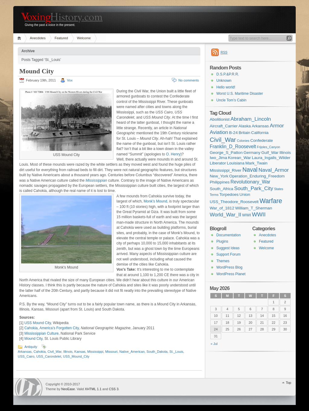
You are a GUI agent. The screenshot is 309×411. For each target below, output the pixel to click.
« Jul (214, 344)
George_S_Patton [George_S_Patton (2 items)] (226, 152)
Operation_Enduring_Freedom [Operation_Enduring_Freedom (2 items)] (257, 176)
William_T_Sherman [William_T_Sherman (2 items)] (253, 208)
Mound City (36, 71)
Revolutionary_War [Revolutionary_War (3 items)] (250, 181)
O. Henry (173, 154)
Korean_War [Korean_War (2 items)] (239, 157)
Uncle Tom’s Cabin (231, 100)
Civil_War (54, 351)
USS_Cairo (26, 356)
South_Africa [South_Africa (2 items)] (221, 188)
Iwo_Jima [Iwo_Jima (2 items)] (218, 157)
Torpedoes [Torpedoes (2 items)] (229, 194)
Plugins (222, 241)
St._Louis (176, 351)
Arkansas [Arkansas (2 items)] (260, 126)
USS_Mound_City (76, 356)
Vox (69, 80)
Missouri (111, 351)
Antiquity (30, 347)
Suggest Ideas (228, 248)
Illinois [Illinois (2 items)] (285, 152)
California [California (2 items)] (260, 132)
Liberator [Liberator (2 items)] (218, 163)
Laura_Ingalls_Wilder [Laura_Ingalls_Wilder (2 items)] (271, 157)
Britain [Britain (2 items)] (244, 132)
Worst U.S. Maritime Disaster (239, 93)
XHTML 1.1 (93, 389)
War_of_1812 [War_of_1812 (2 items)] (222, 208)
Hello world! (225, 87)
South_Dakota (156, 351)
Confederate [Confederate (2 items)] (261, 140)
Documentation (228, 235)
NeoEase (68, 389)
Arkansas (25, 351)
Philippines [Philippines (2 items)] (220, 182)
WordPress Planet (231, 274)
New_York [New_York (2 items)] (219, 176)
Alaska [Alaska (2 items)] (244, 126)
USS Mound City (37, 323)
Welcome (84, 38)
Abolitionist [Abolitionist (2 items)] (220, 119)
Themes (222, 261)
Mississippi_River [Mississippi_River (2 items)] (225, 170)
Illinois (68, 351)
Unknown (223, 80)
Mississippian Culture (41, 333)
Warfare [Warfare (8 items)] (271, 201)
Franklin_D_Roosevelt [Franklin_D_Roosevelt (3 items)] (233, 146)
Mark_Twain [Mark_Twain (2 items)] (256, 163)
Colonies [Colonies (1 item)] (243, 140)
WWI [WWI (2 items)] (246, 215)
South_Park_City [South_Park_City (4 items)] (253, 188)
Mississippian (96, 180)
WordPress (29, 387)
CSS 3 (114, 389)
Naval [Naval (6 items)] (249, 169)
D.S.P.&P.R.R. (227, 74)
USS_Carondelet (48, 356)
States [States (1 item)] (278, 189)
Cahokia (39, 351)
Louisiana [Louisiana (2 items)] (235, 163)
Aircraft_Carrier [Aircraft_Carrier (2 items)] (223, 126)
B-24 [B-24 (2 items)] (233, 132)
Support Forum (228, 254)
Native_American (132, 351)
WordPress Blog (229, 267)
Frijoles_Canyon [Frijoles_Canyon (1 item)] (268, 147)
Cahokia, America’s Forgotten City (51, 328)
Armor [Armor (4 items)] (277, 126)
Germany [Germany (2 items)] (252, 152)
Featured (61, 38)
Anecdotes (38, 38)
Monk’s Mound (155, 201)
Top (288, 382)
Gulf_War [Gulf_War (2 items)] (270, 152)
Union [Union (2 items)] (245, 194)
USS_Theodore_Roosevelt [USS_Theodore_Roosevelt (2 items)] (234, 201)
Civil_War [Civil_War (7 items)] (223, 139)
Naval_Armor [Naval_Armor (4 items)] (274, 170)
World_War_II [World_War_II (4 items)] (225, 215)
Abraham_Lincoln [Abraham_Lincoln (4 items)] (251, 119)
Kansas (79, 351)
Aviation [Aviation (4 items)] (219, 132)
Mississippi (95, 351)
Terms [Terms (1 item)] (214, 194)
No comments (188, 80)
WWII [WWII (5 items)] (259, 214)
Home (20, 38)
